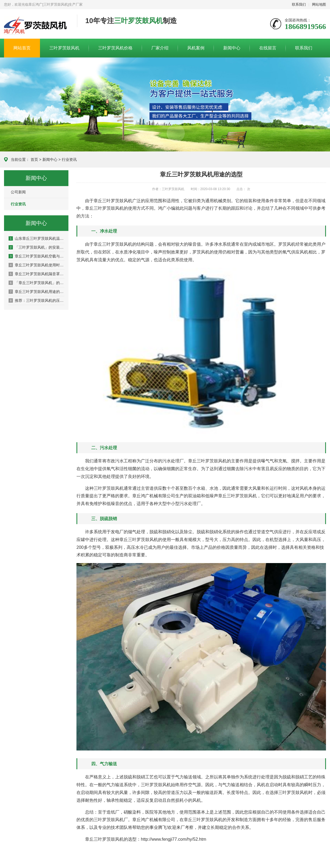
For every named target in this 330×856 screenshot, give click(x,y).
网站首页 (22, 48)
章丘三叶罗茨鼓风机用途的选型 (36, 291)
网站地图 (319, 4)
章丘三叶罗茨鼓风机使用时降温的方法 (36, 265)
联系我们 (299, 4)
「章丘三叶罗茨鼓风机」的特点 (36, 283)
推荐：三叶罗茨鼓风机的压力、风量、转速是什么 (36, 300)
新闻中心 (231, 48)
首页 (34, 159)
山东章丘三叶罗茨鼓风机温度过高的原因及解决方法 (36, 238)
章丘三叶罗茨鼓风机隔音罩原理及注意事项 (36, 274)
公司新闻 (18, 192)
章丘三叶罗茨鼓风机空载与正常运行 (36, 256)
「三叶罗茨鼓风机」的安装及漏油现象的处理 (36, 247)
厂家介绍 (159, 48)
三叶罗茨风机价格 (115, 48)
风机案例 (195, 48)
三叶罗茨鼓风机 (64, 48)
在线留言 (267, 48)
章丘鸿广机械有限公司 (36, 24)
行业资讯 (69, 159)
